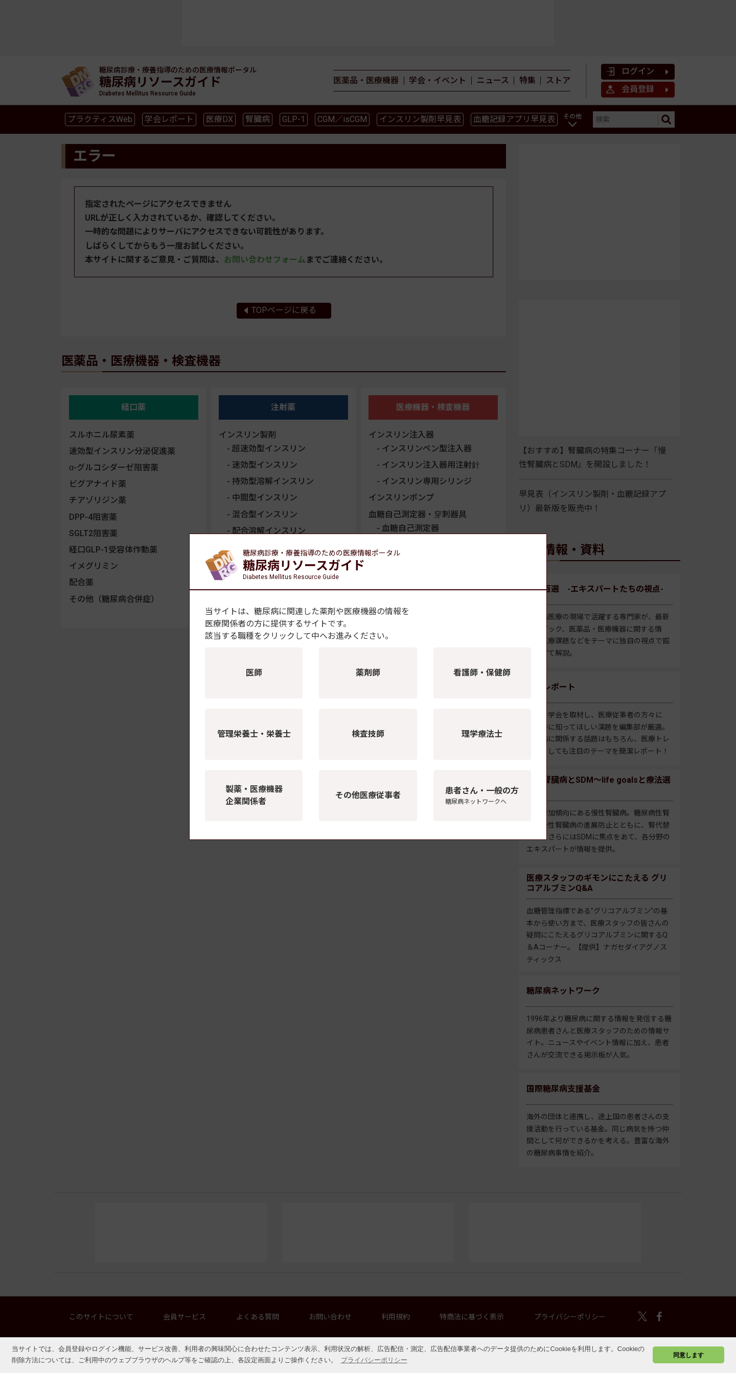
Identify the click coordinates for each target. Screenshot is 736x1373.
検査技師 (368, 734)
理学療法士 (482, 734)
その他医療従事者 (368, 795)
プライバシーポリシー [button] (374, 1360)
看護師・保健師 (482, 673)
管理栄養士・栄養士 (254, 734)
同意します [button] (688, 1355)
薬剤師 (368, 673)
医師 (254, 673)
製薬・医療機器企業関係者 (254, 795)
